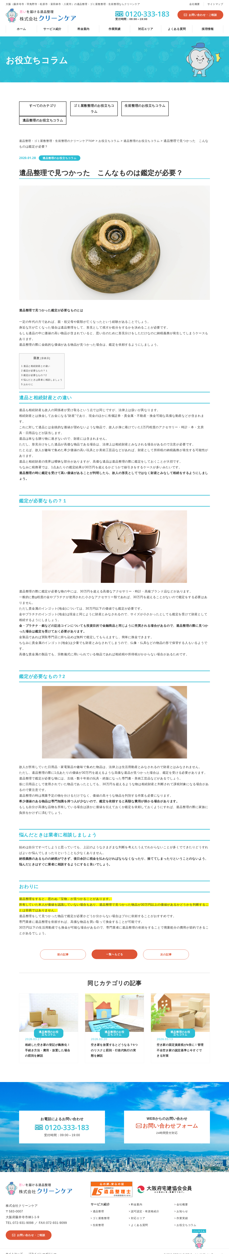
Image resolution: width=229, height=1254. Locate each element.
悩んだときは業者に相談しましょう (43, 372)
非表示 (47, 350)
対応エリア (145, 29)
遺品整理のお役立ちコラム (188, 109)
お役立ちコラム (186, 1218)
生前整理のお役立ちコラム (139, 109)
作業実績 (115, 29)
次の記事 (166, 946)
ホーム (21, 29)
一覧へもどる (114, 946)
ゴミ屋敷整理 (101, 1211)
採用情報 (208, 29)
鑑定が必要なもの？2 (35, 367)
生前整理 (98, 1218)
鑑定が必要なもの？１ (35, 362)
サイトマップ (215, 4)
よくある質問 (177, 29)
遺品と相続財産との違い (36, 358)
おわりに (27, 376)
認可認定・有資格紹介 (145, 1204)
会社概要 (194, 4)
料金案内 (83, 29)
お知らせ (182, 1204)
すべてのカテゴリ (41, 106)
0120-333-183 (67, 1121)
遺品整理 (98, 1204)
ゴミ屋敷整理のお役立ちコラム (90, 109)
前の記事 (63, 946)
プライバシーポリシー (42, 1247)
